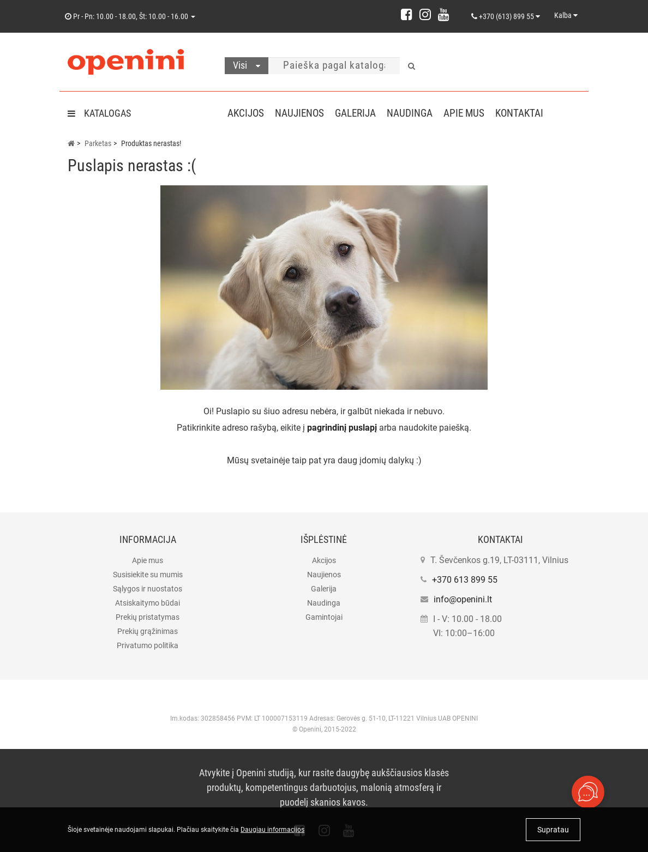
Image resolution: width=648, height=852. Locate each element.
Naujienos (301, 113)
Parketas (98, 143)
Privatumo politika (147, 645)
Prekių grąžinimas (147, 631)
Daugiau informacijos (272, 829)
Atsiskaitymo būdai (147, 603)
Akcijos (245, 113)
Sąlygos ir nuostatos (147, 588)
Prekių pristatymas (147, 617)
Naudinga (416, 113)
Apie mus (472, 113)
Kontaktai (530, 113)
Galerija (359, 113)
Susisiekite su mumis (148, 574)
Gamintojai (324, 617)
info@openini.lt (463, 599)
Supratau (553, 829)
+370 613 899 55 (464, 580)
